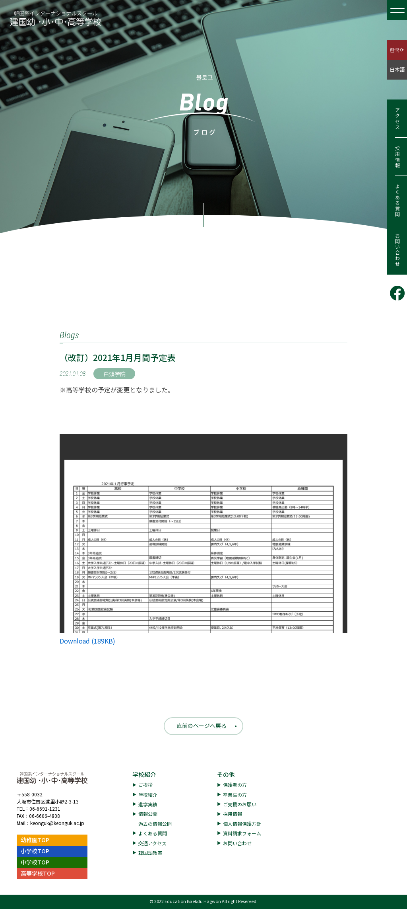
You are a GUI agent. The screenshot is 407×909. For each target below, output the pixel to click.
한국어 (397, 49)
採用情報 (397, 157)
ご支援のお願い (239, 804)
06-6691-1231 (44, 808)
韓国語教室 (150, 852)
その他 (226, 774)
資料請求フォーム (242, 833)
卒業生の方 (235, 794)
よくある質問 (397, 200)
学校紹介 (144, 774)
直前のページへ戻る (201, 726)
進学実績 (147, 804)
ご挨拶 (145, 784)
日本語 (397, 69)
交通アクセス (152, 843)
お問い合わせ (397, 250)
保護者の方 (235, 784)
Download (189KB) (87, 641)
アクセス (397, 118)
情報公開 (147, 813)
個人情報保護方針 (242, 823)
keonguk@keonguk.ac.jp (57, 822)
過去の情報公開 (155, 823)
